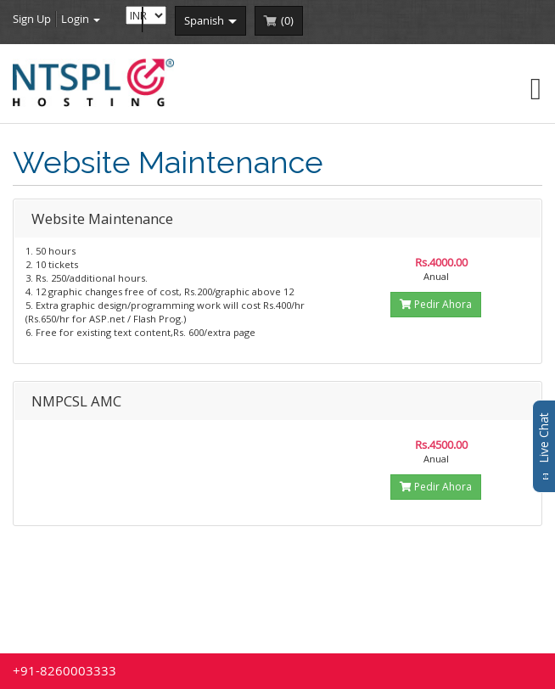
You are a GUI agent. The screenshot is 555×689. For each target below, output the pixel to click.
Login (80, 18)
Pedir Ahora (436, 304)
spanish (210, 20)
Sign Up (32, 18)
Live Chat (543, 446)
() (287, 20)
